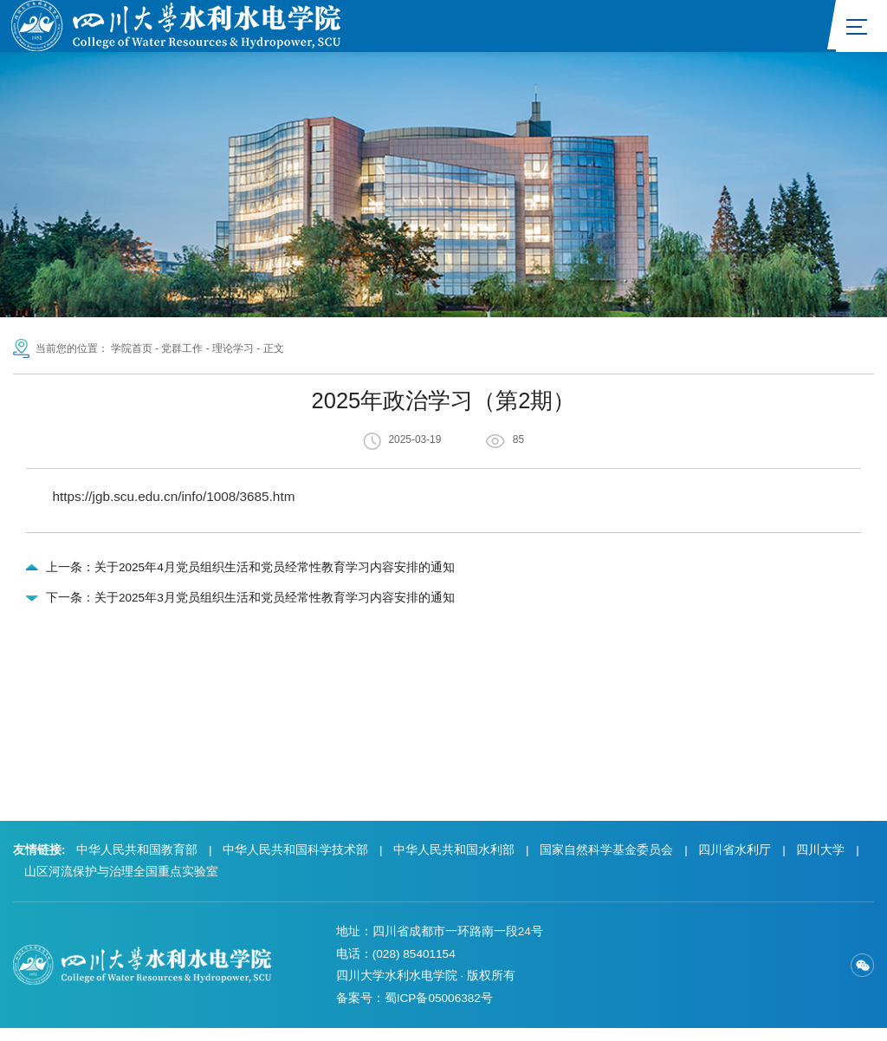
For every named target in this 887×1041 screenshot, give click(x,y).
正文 (273, 349)
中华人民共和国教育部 (136, 862)
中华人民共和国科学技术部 (295, 862)
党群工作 (182, 349)
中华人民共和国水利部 (454, 862)
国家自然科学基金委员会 (606, 862)
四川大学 (820, 862)
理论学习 (233, 349)
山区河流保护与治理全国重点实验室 (121, 884)
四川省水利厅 (734, 862)
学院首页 (131, 349)
